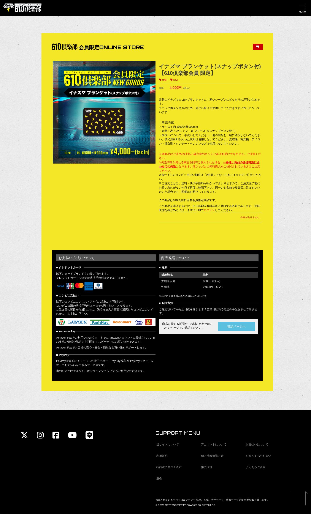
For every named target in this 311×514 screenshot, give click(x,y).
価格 (161, 89)
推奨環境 (206, 467)
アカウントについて (213, 444)
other (164, 81)
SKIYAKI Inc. (209, 505)
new (175, 81)
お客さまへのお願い (258, 456)
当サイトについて (167, 444)
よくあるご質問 (255, 467)
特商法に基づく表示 (169, 467)
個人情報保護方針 (212, 456)
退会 (159, 478)
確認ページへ (236, 328)
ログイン (209, 211)
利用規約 (162, 456)
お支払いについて (257, 444)
